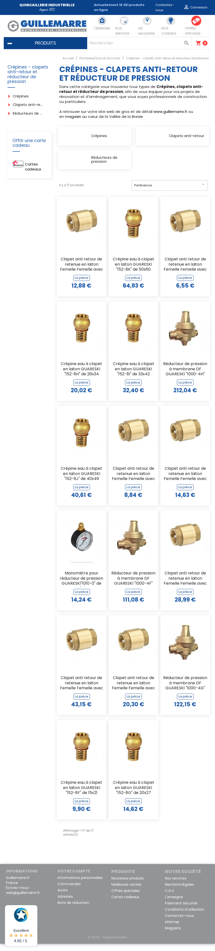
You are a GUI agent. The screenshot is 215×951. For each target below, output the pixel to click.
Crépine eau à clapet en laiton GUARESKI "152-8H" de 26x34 (81, 376)
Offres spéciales (125, 897)
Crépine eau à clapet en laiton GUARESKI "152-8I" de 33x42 (133, 376)
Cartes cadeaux (33, 166)
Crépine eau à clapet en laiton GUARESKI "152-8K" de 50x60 (133, 272)
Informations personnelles (80, 884)
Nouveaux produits (127, 885)
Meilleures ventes (126, 891)
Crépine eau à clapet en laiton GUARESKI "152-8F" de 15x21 (81, 795)
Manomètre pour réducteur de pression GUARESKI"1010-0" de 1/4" (81, 586)
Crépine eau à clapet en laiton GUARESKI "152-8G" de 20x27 (133, 795)
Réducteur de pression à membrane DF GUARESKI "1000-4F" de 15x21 (133, 586)
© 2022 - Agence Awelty (107, 944)
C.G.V (169, 897)
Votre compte (74, 878)
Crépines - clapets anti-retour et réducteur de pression (27, 74)
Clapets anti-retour (28, 104)
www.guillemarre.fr (170, 111)
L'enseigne (174, 904)
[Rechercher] (139, 43)
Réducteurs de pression (28, 113)
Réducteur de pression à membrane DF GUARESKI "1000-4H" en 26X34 (185, 377)
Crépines (21, 96)
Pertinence (169, 192)
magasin (73, 116)
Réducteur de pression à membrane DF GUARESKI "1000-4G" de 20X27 (185, 691)
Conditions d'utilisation (184, 916)
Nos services (175, 885)
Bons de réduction (73, 909)
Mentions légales (179, 891)
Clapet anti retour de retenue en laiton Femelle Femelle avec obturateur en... (81, 272)
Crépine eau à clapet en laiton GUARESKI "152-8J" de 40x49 (81, 481)
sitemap (172, 929)
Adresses (65, 903)
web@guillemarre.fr (23, 899)
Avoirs (63, 897)
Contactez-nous (179, 922)
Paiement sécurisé (181, 910)
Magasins (173, 935)
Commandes (69, 891)
